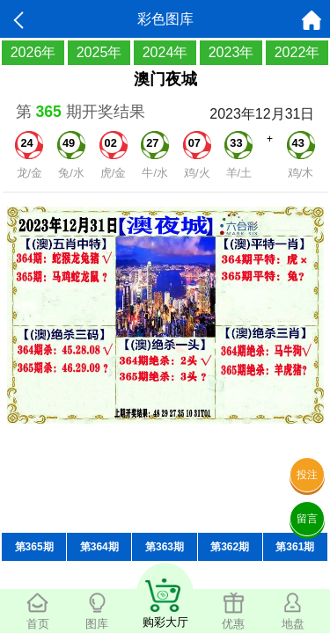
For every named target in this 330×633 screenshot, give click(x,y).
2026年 (33, 52)
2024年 (165, 52)
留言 (307, 519)
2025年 (99, 52)
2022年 (297, 52)
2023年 (231, 52)
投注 (307, 475)
